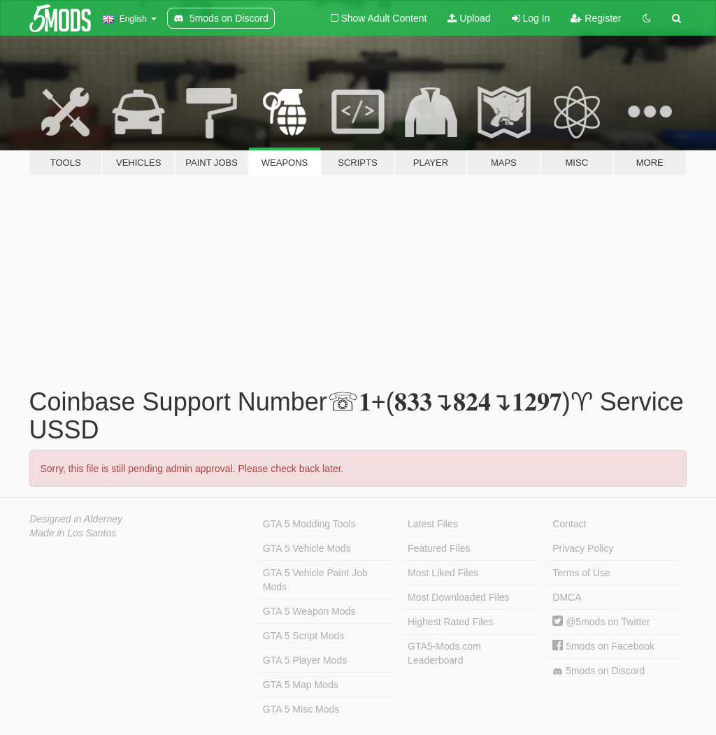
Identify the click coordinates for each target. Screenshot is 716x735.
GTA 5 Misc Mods (301, 709)
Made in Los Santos (73, 532)
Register (596, 18)
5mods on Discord (598, 671)
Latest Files (433, 523)
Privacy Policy (582, 548)
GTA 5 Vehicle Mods (307, 548)
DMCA (566, 597)
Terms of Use (581, 572)
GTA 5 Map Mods (300, 684)
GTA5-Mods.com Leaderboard (444, 653)
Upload (469, 18)
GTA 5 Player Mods (305, 660)
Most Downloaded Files (459, 597)
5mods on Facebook (603, 646)
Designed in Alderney (76, 519)
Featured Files (439, 548)
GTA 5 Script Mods (303, 635)
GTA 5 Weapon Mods (309, 611)
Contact (569, 523)
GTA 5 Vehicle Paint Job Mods (315, 579)
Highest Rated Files (450, 621)
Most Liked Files (443, 572)
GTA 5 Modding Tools (309, 523)
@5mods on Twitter (601, 621)
